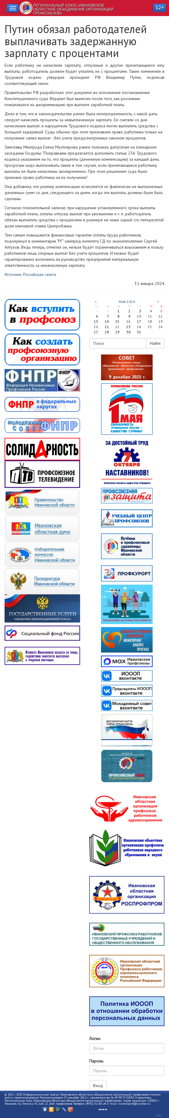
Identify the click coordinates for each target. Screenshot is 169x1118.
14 (107, 321)
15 (117, 321)
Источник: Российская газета (30, 274)
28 (107, 332)
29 (117, 332)
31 (139, 332)
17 (139, 321)
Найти (155, 343)
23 (128, 326)
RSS (159, 1115)
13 (96, 321)
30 (128, 332)
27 (96, 332)
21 (107, 326)
